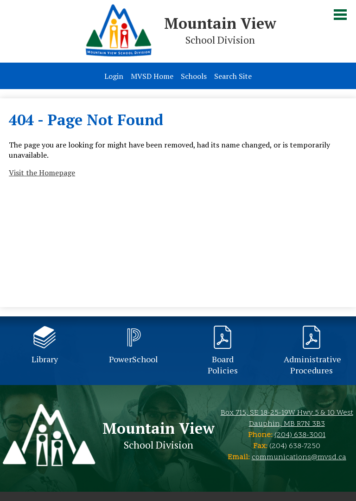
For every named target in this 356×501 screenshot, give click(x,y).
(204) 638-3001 (299, 435)
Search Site (233, 76)
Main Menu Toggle (340, 14)
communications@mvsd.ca (299, 457)
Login (113, 76)
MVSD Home (152, 76)
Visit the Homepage (42, 172)
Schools (194, 76)
